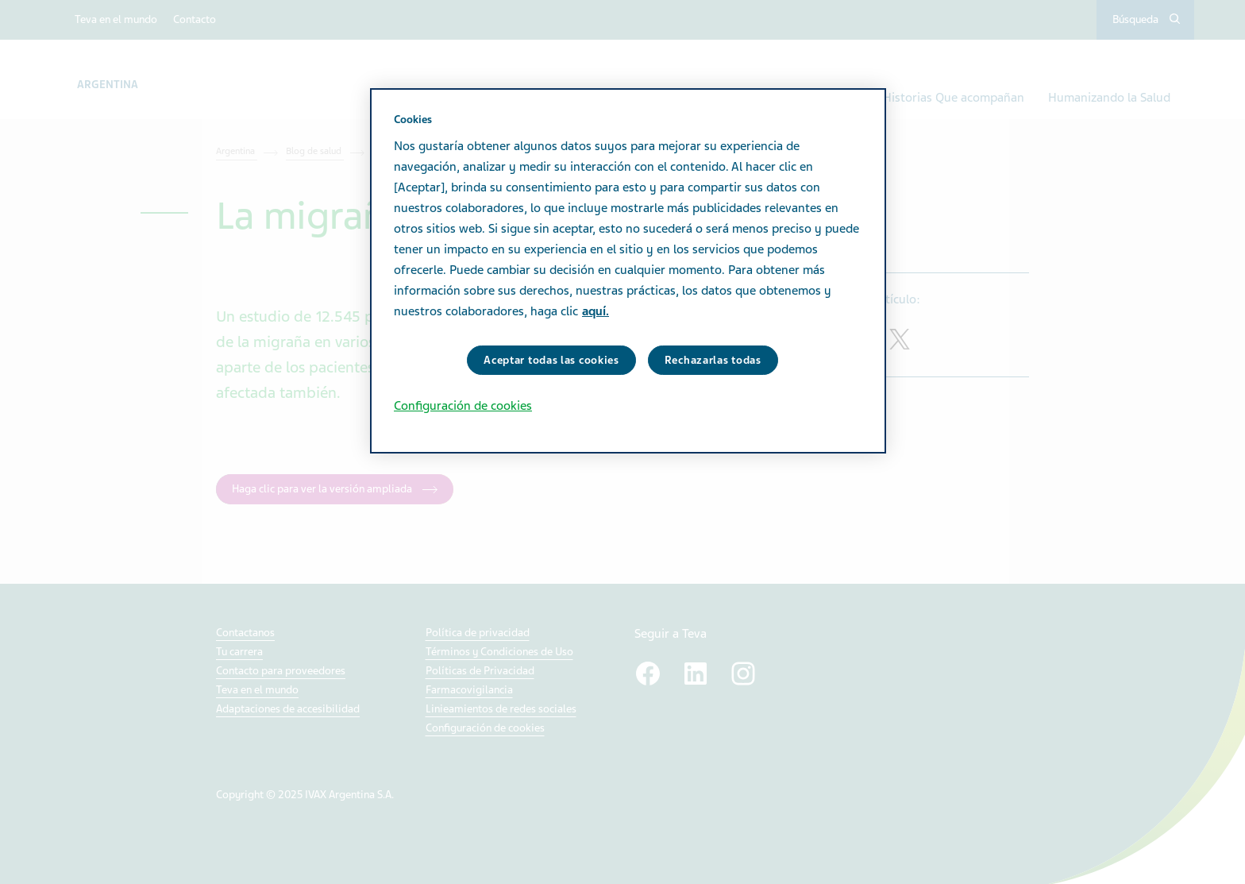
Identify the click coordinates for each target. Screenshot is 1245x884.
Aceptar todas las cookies (551, 360)
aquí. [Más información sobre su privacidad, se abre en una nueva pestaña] (595, 311)
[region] (628, 271)
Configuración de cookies (463, 406)
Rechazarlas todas (713, 360)
